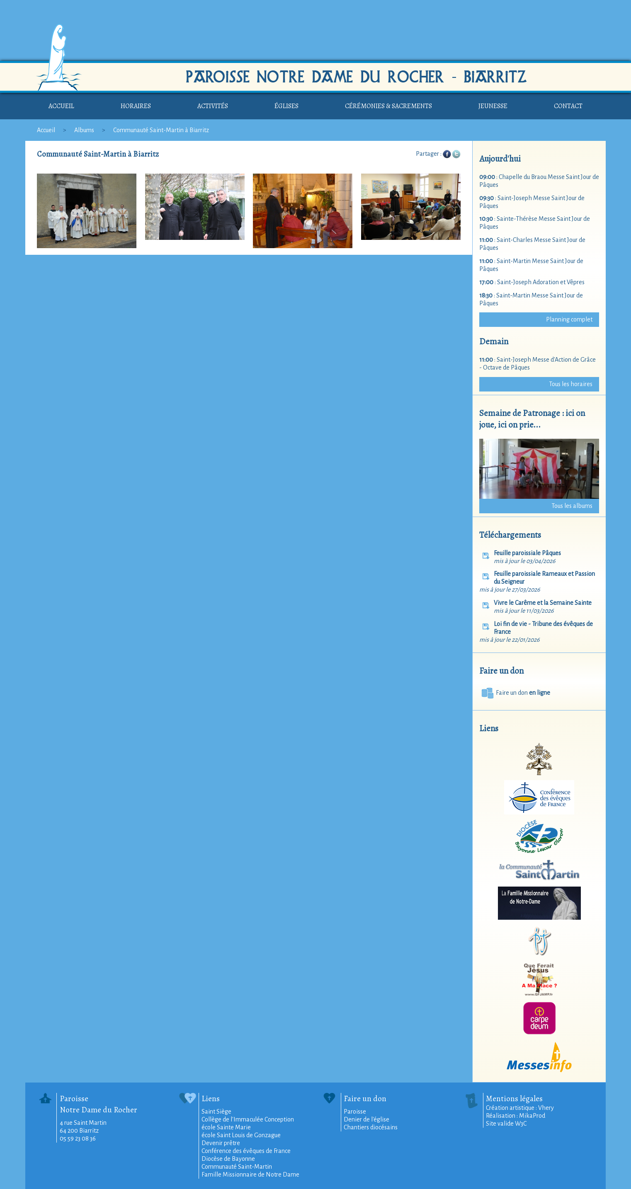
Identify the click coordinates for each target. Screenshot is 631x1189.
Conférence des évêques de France (246, 1151)
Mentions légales (514, 1098)
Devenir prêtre (220, 1143)
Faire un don (514, 692)
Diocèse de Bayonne (228, 1158)
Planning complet (569, 319)
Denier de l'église (366, 1119)
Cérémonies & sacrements (388, 106)
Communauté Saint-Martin (236, 1166)
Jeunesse (492, 106)
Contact (568, 106)
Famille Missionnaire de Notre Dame (250, 1174)
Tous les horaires (570, 384)
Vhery (546, 1107)
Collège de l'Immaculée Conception (247, 1119)
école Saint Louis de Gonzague (241, 1135)
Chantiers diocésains (371, 1127)
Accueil (61, 106)
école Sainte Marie (226, 1127)
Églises (286, 106)
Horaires (136, 106)
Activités (212, 106)
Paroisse (355, 1111)
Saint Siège (216, 1111)
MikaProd (532, 1115)
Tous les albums (571, 506)
